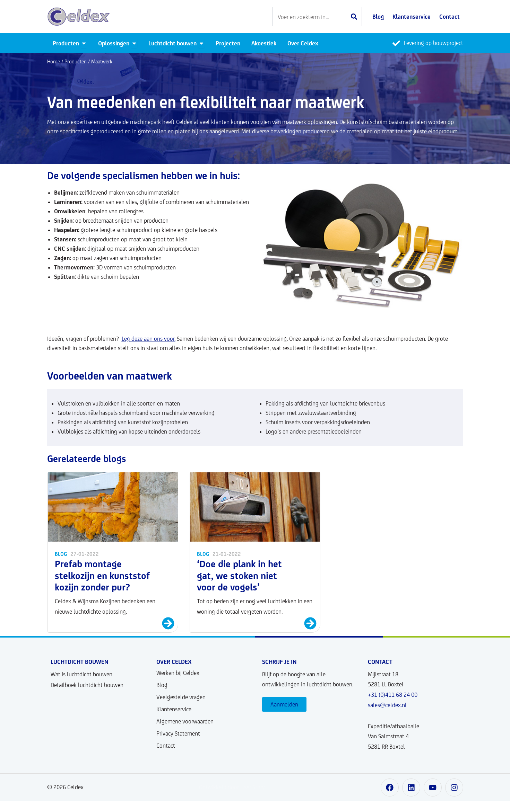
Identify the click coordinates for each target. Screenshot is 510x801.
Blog (161, 685)
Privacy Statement (178, 733)
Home (53, 61)
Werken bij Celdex (177, 672)
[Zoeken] (354, 16)
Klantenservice (173, 709)
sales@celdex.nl (387, 705)
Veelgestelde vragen (181, 697)
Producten (75, 61)
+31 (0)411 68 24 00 (392, 694)
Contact (165, 745)
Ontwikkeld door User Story (232, 787)
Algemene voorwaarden (185, 721)
